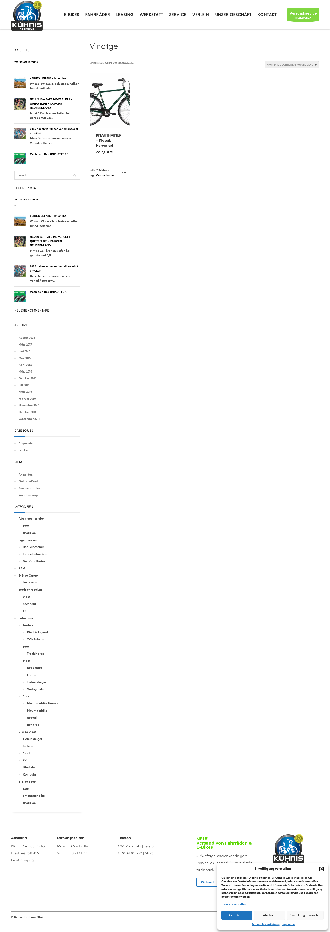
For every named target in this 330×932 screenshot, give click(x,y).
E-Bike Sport (27, 782)
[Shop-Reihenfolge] (292, 64)
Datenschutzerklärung (266, 924)
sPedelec (29, 533)
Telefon (124, 838)
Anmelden (26, 474)
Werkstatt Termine (26, 62)
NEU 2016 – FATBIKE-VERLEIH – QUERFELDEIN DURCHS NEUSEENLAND (51, 103)
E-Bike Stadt (27, 732)
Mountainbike (37, 710)
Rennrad (33, 725)
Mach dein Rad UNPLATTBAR (49, 154)
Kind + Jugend (37, 632)
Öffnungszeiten (70, 838)
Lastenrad (30, 582)
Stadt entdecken (30, 589)
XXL (25, 611)
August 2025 (27, 337)
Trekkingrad (35, 653)
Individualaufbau (35, 554)
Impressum (288, 924)
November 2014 (29, 405)
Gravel (32, 718)
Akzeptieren (236, 915)
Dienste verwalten (235, 904)
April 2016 (25, 364)
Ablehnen (269, 915)
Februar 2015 (27, 398)
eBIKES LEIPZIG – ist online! (48, 78)
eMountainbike (34, 796)
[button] (321, 869)
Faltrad (32, 675)
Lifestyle (29, 767)
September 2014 (29, 418)
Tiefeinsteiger (37, 682)
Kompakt (29, 604)
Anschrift (19, 838)
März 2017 (25, 344)
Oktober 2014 (27, 412)
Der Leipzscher (33, 547)
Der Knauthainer (35, 561)
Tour (26, 526)
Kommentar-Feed (31, 488)
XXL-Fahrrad (36, 639)
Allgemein (26, 443)
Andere (28, 625)
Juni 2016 (24, 351)
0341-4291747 (303, 15)
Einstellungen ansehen (305, 915)
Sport (27, 696)
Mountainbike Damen (42, 703)
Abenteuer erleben (32, 518)
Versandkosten (105, 175)
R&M (22, 568)
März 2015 (25, 391)
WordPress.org (28, 495)
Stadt (26, 597)
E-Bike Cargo (28, 575)
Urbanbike (34, 668)
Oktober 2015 (27, 378)
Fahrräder (26, 618)
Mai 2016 (25, 358)
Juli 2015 (24, 385)
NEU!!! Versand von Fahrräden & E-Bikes (224, 843)
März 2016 (25, 371)
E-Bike (23, 450)
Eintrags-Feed (28, 481)
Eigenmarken (28, 540)
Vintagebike (35, 689)
